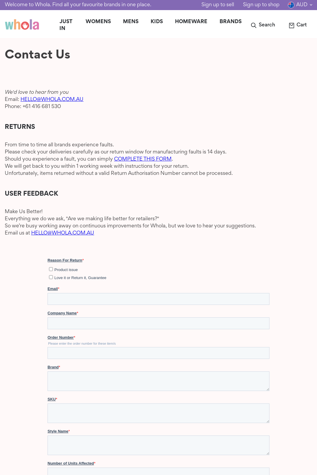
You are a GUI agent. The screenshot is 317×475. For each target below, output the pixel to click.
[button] (262, 25)
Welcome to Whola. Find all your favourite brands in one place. (78, 5)
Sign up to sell (217, 5)
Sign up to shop (261, 5)
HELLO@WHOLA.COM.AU (51, 99)
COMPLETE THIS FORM (143, 159)
